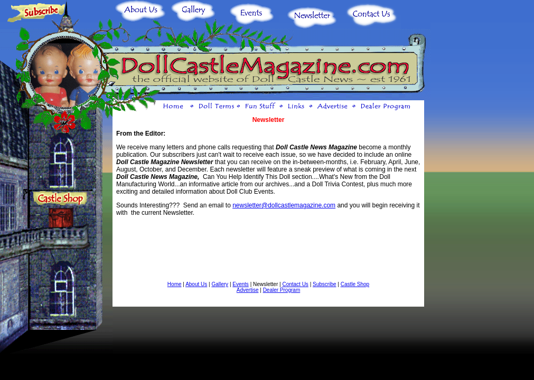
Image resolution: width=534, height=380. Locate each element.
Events (240, 284)
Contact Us (295, 284)
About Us (196, 284)
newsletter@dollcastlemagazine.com (283, 205)
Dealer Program (282, 290)
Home (174, 284)
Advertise (248, 290)
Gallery (219, 284)
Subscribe (324, 284)
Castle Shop (355, 284)
